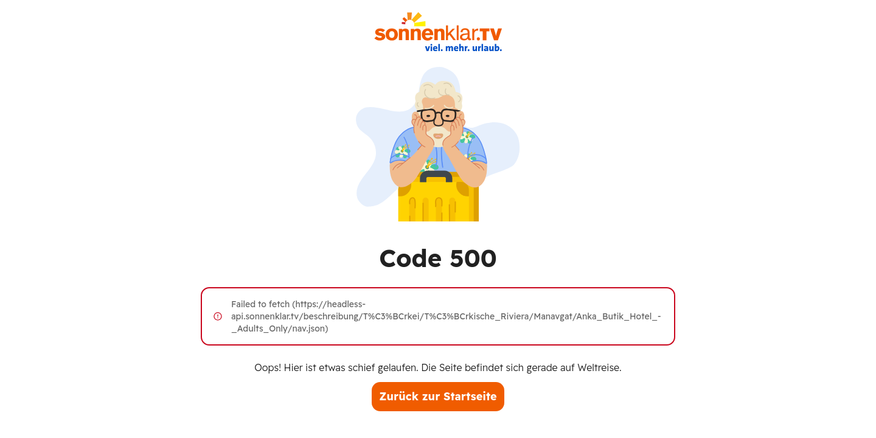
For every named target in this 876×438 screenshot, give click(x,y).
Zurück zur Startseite (437, 396)
